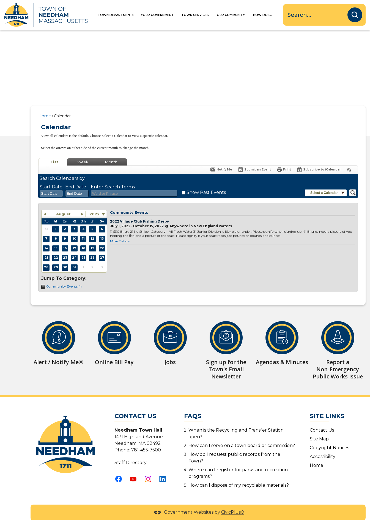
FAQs (192, 406)
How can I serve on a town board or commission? (241, 436)
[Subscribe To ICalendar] (319, 160)
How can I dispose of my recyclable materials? (238, 475)
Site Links (327, 406)
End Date (75, 177)
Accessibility (322, 447)
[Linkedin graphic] (164, 469)
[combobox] (51, 184)
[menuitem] (119, 15)
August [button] (63, 204)
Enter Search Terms (113, 177)
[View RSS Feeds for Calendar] (349, 160)
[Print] (283, 160)
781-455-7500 (146, 440)
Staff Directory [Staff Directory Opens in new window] (130, 453)
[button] (354, 14)
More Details (120, 232)
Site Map (319, 429)
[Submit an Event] (254, 160)
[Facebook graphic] (120, 469)
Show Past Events (206, 183)
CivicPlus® (232, 503)
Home (44, 106)
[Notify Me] (221, 160)
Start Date (51, 177)
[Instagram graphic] (149, 469)
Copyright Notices (329, 438)
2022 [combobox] (94, 204)
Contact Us (322, 420)
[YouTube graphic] (135, 469)
